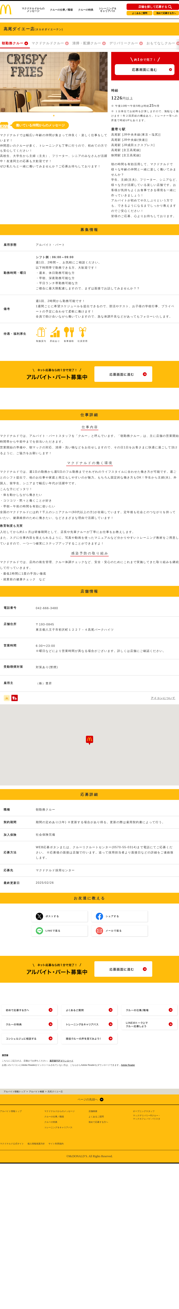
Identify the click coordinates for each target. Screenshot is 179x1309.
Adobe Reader (128, 1065)
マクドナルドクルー (48, 43)
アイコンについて (163, 697)
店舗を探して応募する (152, 6)
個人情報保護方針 (36, 1143)
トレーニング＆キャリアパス (107, 9)
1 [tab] (54, 116)
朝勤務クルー (13, 43)
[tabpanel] (54, 82)
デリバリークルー (123, 43)
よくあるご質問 (139, 13)
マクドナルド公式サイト (12, 1143)
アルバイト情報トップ (11, 1111)
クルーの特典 (85, 9)
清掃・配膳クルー (86, 43)
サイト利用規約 (56, 1143)
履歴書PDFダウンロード (61, 1060)
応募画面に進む (144, 70)
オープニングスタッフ (144, 1111)
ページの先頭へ (88, 1099)
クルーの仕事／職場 (61, 9)
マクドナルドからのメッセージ (33, 9)
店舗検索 (93, 1111)
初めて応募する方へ (166, 13)
